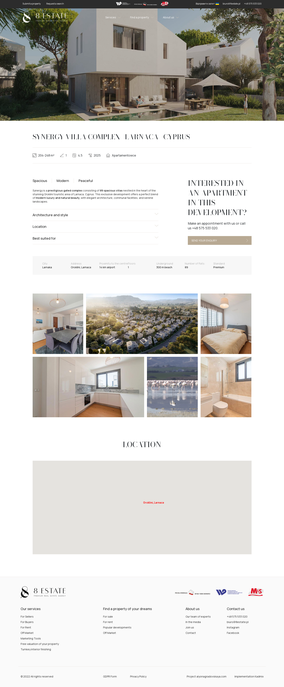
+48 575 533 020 (237, 616)
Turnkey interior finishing (36, 649)
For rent (108, 622)
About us (171, 17)
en (245, 17)
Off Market (27, 633)
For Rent (26, 627)
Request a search (55, 3)
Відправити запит (207, 3)
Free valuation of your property (40, 644)
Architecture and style (50, 215)
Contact (191, 633)
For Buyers (27, 622)
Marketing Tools (31, 638)
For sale (108, 616)
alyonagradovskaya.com (211, 676)
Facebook (233, 633)
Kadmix (259, 676)
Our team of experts (198, 616)
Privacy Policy (138, 676)
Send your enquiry (219, 240)
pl (240, 17)
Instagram (233, 627)
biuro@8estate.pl (238, 622)
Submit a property (31, 3)
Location (39, 226)
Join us (190, 627)
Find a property (142, 17)
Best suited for (44, 238)
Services (113, 17)
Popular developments (117, 627)
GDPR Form (110, 676)
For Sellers (27, 616)
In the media (193, 622)
